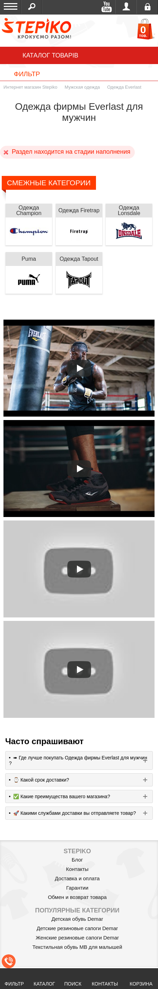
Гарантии (77, 888)
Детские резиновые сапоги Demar (77, 928)
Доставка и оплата (77, 878)
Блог (77, 860)
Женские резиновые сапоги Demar (77, 938)
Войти (126, 7)
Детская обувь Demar (77, 919)
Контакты (77, 869)
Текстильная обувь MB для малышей (77, 947)
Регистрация (147, 7)
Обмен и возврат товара (77, 897)
